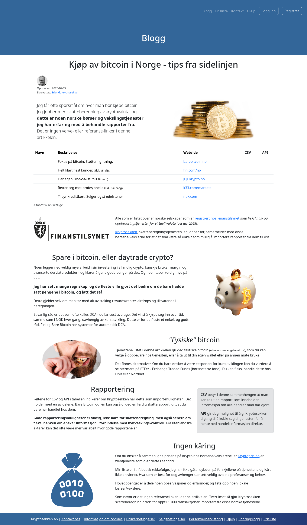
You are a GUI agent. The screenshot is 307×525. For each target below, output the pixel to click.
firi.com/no (192, 170)
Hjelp (251, 11)
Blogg (207, 11)
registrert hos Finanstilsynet (217, 218)
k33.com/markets (197, 187)
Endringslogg (249, 519)
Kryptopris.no (248, 456)
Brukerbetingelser (140, 519)
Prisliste (221, 11)
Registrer (292, 11)
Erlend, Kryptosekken (65, 92)
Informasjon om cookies (103, 519)
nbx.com (190, 196)
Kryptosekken (126, 232)
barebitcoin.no (195, 161)
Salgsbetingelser (172, 519)
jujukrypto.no (194, 179)
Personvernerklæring (206, 519)
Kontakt (237, 11)
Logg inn (269, 11)
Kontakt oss (70, 519)
